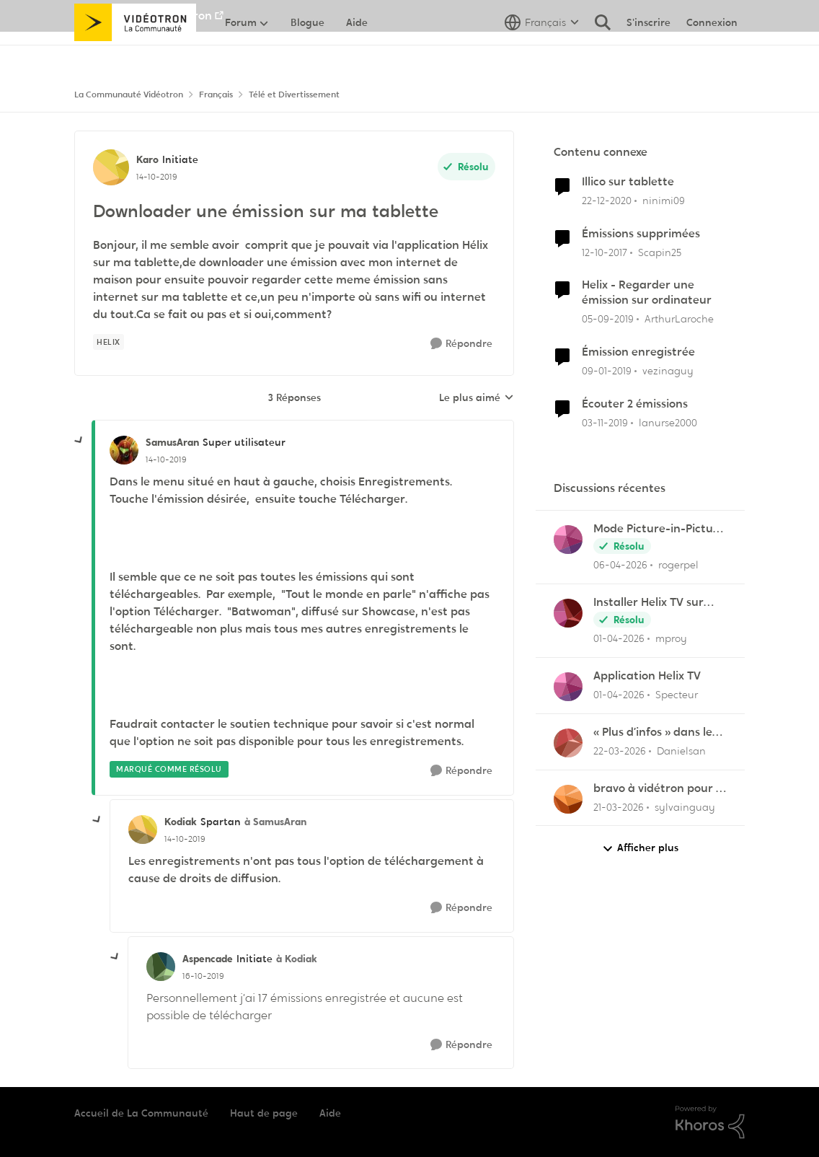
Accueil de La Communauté (141, 1113)
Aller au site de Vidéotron (143, 15)
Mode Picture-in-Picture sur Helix (659, 529)
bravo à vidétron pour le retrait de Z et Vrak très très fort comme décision (659, 788)
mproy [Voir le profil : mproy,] (671, 638)
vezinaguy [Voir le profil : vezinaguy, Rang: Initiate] (668, 370)
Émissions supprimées (641, 233)
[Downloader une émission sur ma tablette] (166, 459)
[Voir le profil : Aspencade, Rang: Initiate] (160, 966)
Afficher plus (640, 848)
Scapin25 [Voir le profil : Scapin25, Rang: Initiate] (659, 251)
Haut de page (264, 1113)
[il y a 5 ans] (607, 200)
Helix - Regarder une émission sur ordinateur (647, 292)
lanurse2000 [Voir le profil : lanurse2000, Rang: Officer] (668, 422)
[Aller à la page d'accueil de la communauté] (135, 54)
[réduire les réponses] (79, 440)
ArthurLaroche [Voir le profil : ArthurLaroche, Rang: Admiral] (679, 318)
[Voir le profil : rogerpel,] (568, 539)
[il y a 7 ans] (607, 371)
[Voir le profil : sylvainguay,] (568, 799)
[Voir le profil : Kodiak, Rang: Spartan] (142, 829)
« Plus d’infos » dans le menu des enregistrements (652, 732)
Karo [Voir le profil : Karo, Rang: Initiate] (147, 159)
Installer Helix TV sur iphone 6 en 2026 (648, 602)
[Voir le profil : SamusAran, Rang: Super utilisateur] (124, 450)
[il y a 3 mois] (620, 565)
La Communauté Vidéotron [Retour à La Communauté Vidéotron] (128, 94)
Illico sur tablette (628, 182)
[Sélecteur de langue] (541, 54)
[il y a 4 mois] (619, 751)
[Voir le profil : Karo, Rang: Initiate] (111, 167)
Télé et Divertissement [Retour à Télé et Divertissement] (294, 94)
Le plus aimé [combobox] (476, 398)
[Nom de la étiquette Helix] (108, 342)
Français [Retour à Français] (216, 94)
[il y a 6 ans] (608, 319)
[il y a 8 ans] (604, 252)
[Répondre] (461, 343)
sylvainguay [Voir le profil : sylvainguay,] (685, 806)
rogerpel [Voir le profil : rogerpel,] (678, 564)
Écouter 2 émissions (635, 404)
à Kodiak (296, 958)
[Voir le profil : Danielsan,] (568, 743)
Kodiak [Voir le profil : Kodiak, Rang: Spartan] (180, 821)
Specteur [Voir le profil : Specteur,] (676, 694)
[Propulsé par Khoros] (710, 1122)
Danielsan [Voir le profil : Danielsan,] (681, 750)
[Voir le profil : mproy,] (568, 613)
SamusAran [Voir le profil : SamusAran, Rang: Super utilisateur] (172, 442)
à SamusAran (275, 821)
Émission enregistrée (638, 352)
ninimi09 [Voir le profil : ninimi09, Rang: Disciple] (663, 200)
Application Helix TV (647, 676)
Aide (330, 1113)
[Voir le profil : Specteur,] (568, 686)
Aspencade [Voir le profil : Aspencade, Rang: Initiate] (207, 958)
